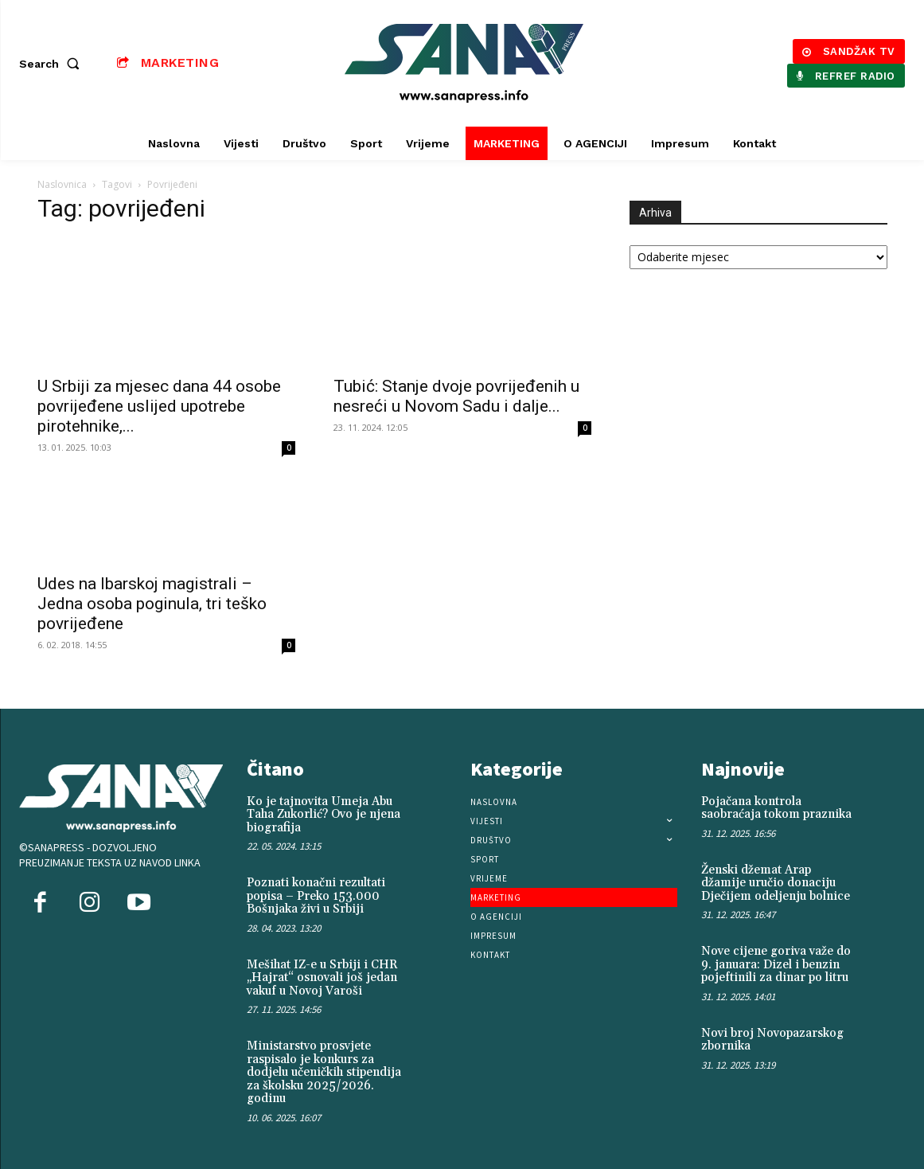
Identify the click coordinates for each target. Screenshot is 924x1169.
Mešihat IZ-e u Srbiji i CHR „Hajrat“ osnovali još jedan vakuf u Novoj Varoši (322, 978)
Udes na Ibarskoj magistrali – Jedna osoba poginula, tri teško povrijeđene (152, 603)
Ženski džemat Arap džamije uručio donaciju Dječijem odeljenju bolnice (775, 883)
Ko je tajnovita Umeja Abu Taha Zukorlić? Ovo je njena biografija (323, 814)
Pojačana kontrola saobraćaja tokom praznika (776, 808)
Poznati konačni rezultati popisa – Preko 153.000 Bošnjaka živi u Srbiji (316, 896)
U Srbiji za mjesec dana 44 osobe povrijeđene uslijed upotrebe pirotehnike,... (159, 406)
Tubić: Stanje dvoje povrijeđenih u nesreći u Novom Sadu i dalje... (456, 396)
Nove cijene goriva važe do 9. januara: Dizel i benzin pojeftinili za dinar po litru (776, 964)
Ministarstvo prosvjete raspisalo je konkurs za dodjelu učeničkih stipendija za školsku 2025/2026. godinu (324, 1072)
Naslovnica (62, 184)
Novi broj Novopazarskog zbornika (772, 1040)
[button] (52, 63)
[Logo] (464, 63)
